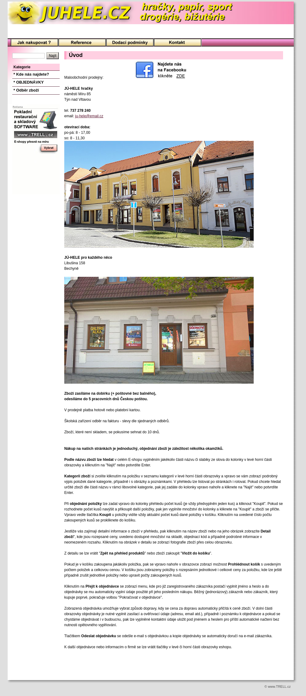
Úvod (34, 43)
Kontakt (177, 43)
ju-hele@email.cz (89, 116)
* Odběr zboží (26, 90)
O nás (82, 43)
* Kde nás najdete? (31, 74)
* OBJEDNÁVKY (28, 82)
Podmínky (130, 43)
